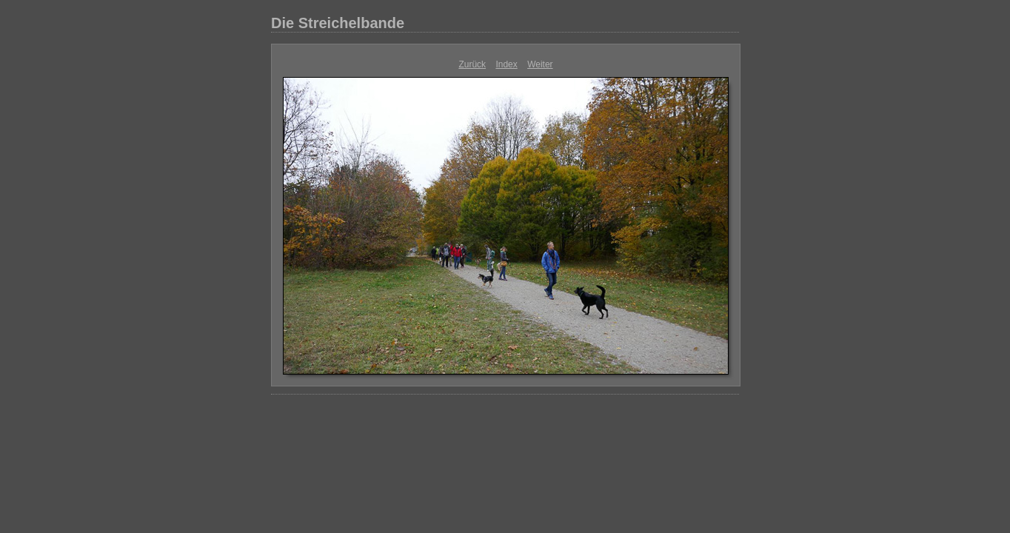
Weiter (539, 64)
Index (506, 64)
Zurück (472, 64)
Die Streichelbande (337, 23)
